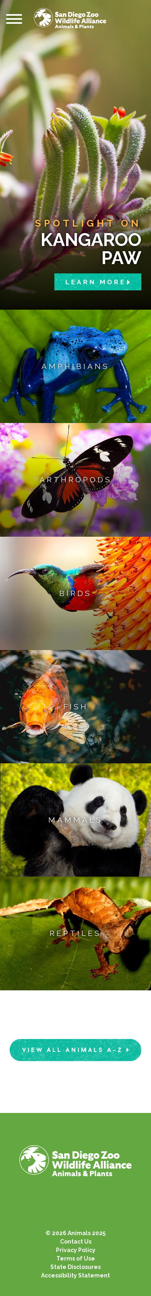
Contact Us (75, 1241)
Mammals (75, 819)
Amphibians (75, 366)
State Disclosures (75, 1267)
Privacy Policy (75, 1250)
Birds (75, 593)
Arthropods (75, 479)
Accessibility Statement (75, 1275)
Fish (75, 706)
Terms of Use (75, 1258)
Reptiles (75, 933)
